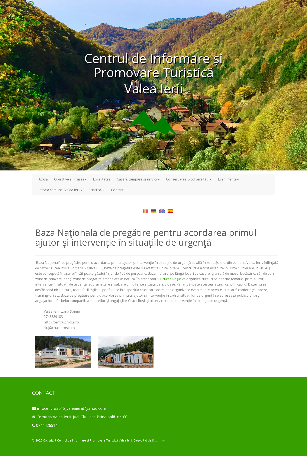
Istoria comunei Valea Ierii (60, 190)
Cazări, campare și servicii (138, 179)
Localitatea (101, 179)
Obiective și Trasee (70, 179)
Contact (117, 190)
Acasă (43, 179)
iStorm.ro (158, 440)
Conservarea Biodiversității (188, 179)
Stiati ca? (97, 190)
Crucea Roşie (170, 279)
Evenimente (228, 179)
